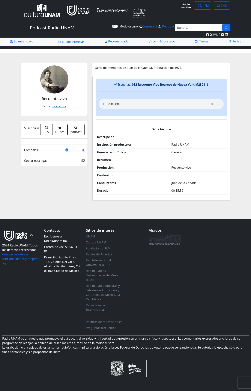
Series (235, 41)
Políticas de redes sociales (104, 322)
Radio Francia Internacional (95, 307)
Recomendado (116, 41)
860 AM (222, 6)
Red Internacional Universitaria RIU (98, 262)
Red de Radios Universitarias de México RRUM (103, 275)
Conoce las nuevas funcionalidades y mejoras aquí (20, 258)
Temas (201, 41)
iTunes (59, 130)
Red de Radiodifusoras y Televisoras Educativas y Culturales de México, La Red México (103, 292)
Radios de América (99, 254)
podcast (76, 129)
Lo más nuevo (21, 41)
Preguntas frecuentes (101, 328)
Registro (168, 26)
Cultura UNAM (96, 242)
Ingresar (149, 26)
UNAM (90, 236)
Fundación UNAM (98, 248)
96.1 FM (202, 6)
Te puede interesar (69, 41)
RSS (46, 129)
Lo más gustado (162, 41)
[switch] (115, 26)
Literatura (59, 106)
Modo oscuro (129, 26)
